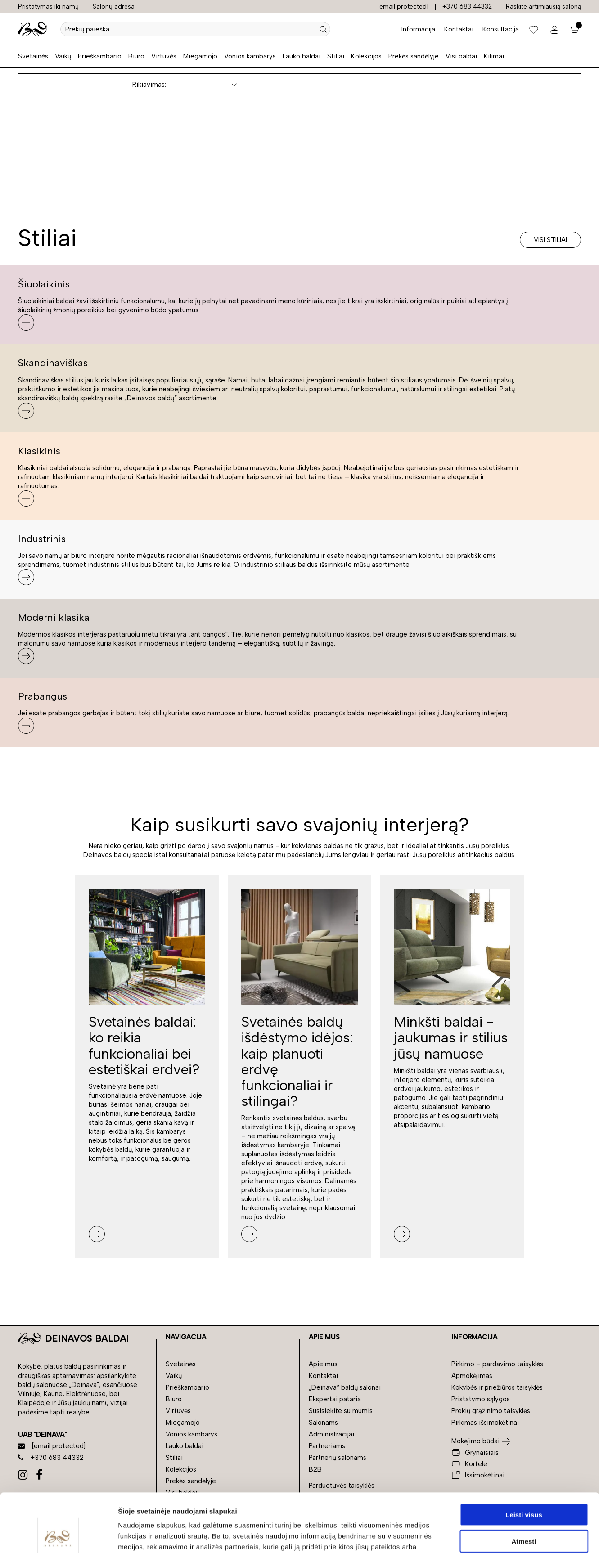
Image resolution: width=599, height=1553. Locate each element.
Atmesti (523, 1482)
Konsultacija (500, 29)
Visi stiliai (550, 240)
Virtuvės (163, 56)
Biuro (136, 56)
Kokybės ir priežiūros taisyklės (497, 1387)
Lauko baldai (301, 56)
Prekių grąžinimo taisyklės (490, 1411)
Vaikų (63, 56)
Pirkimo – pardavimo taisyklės (497, 1364)
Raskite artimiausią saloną (543, 6)
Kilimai (494, 56)
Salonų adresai (114, 6)
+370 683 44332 (467, 6)
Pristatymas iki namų (48, 6)
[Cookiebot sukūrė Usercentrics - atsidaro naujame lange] (58, 1535)
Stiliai (335, 56)
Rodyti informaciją (461, 1535)
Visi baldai (461, 56)
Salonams (323, 1422)
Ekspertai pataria (335, 1399)
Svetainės (33, 56)
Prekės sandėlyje (413, 56)
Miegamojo (200, 56)
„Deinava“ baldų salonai (345, 1387)
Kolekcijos (366, 56)
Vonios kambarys (250, 56)
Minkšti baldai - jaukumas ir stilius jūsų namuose (451, 1037)
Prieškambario (100, 56)
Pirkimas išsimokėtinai (485, 1422)
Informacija (418, 29)
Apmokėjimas (471, 1376)
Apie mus (323, 1364)
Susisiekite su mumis (341, 1411)
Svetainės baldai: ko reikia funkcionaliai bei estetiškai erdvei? (144, 1045)
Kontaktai (458, 29)
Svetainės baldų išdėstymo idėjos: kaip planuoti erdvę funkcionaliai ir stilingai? (297, 1061)
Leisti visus (523, 1456)
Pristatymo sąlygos (480, 1399)
